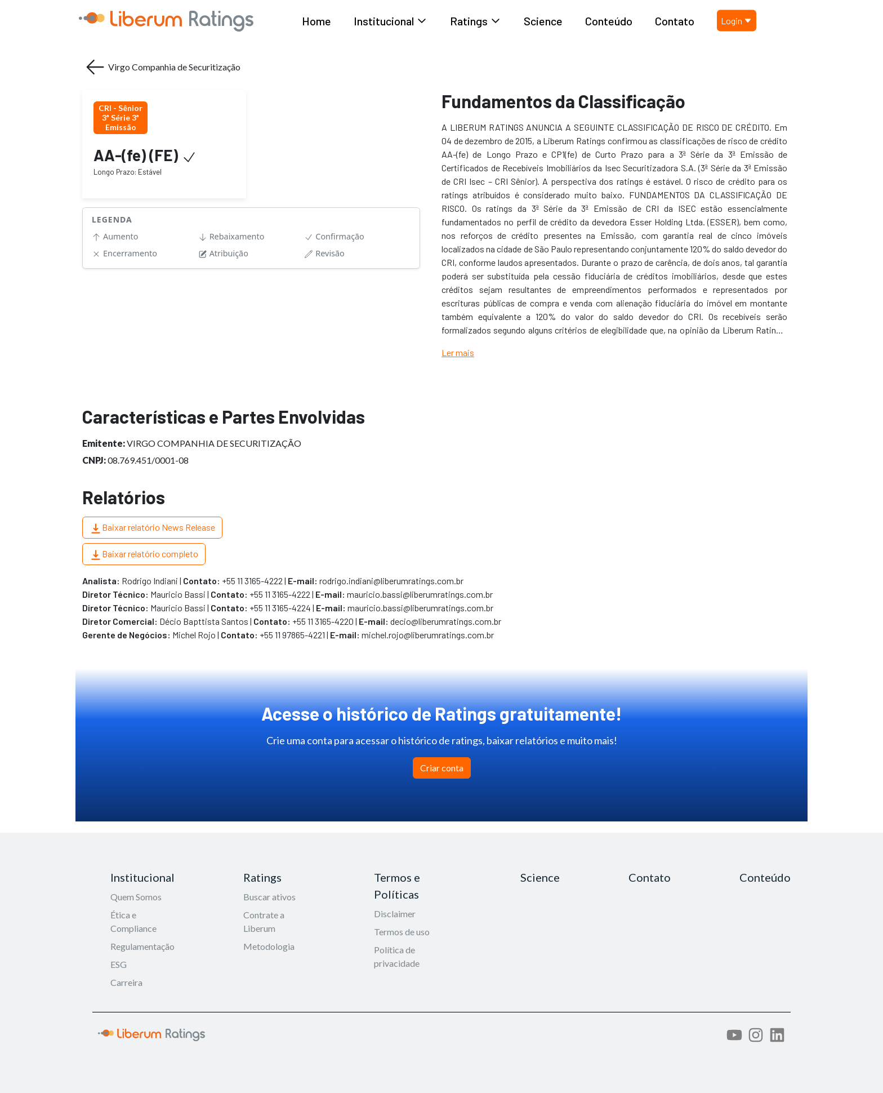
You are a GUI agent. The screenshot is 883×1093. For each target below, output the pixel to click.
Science (543, 21)
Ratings (262, 877)
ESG (118, 964)
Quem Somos (136, 896)
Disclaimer (395, 913)
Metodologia (269, 946)
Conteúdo (608, 21)
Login (736, 20)
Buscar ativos (269, 896)
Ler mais (458, 352)
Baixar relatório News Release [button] (152, 528)
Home (316, 21)
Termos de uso (402, 931)
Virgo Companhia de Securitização (162, 67)
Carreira (126, 982)
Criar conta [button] (441, 767)
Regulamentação (142, 946)
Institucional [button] (390, 21)
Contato (674, 21)
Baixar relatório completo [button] (144, 554)
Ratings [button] (475, 21)
